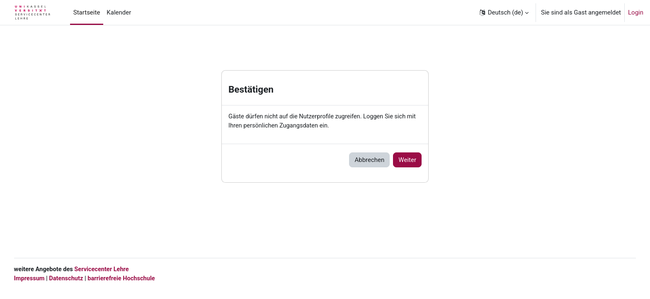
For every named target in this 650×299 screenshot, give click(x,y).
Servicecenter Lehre (119, 269)
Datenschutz (82, 278)
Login (635, 12)
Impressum (45, 278)
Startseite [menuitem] (86, 12)
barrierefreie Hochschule (140, 278)
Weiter (407, 160)
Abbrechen (369, 160)
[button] (503, 12)
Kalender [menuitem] (119, 12)
